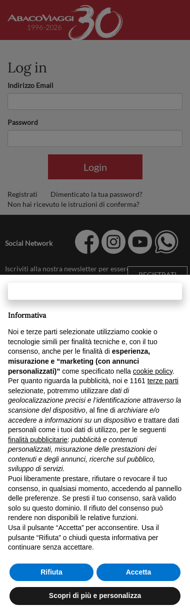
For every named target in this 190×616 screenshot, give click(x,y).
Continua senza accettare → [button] (95, 291)
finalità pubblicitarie (38, 440)
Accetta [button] (139, 572)
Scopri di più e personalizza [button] (95, 596)
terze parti (163, 381)
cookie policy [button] (152, 371)
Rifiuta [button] (51, 572)
